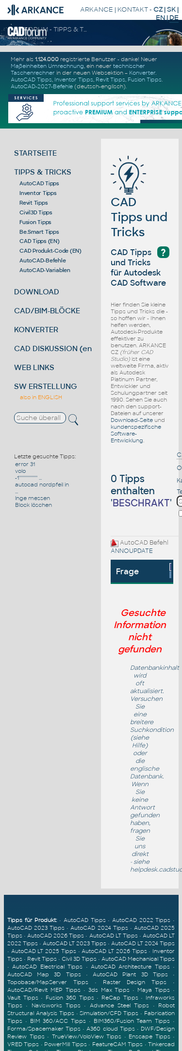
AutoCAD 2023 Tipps (36, 927)
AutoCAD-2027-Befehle (42, 86)
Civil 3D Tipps (79, 958)
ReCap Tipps (119, 997)
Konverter (142, 72)
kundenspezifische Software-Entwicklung (136, 433)
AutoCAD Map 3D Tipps (44, 974)
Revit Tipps (110, 79)
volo (20, 471)
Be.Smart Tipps (39, 231)
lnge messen (32, 498)
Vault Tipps (22, 997)
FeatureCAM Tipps (117, 1044)
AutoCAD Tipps (31, 79)
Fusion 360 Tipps (70, 997)
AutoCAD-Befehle (42, 260)
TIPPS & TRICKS (42, 172)
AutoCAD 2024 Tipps (99, 927)
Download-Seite (132, 420)
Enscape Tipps (149, 1036)
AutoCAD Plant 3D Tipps (130, 974)
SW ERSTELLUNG (45, 386)
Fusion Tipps (145, 79)
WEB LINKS (34, 367)
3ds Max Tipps (109, 989)
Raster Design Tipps (135, 982)
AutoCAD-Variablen (44, 270)
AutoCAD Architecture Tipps (130, 966)
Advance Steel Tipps (119, 1005)
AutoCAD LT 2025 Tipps (43, 951)
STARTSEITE (35, 153)
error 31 (25, 464)
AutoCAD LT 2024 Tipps (143, 943)
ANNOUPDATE (132, 551)
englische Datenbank (146, 772)
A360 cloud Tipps (110, 1028)
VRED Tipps (23, 1044)
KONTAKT (132, 9)
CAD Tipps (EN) (39, 241)
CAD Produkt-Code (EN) (50, 250)
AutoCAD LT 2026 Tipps (114, 951)
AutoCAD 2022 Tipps (141, 920)
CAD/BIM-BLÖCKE (47, 310)
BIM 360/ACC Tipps (58, 1021)
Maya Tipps (153, 989)
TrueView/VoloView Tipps (87, 1036)
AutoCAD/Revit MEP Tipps (44, 989)
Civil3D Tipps (35, 212)
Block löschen (33, 504)
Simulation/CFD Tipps (109, 1013)
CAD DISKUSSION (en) (54, 348)
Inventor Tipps (73, 79)
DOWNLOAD (36, 291)
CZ (158, 9)
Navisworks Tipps (56, 1005)
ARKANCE (96, 9)
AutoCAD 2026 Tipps (55, 935)
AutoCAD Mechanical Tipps (138, 958)
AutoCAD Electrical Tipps (47, 966)
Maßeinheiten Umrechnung (47, 66)
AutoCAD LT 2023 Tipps (74, 943)
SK (171, 9)
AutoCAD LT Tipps (113, 935)
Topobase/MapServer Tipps (47, 982)
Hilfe (138, 745)
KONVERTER (36, 329)
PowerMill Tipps (65, 1044)
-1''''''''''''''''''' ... (28, 477)
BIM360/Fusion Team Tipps (132, 1021)
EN (160, 18)
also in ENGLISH (41, 397)
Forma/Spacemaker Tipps (44, 1028)
